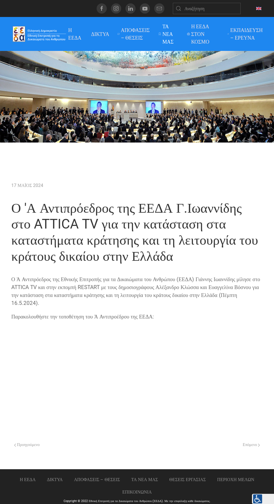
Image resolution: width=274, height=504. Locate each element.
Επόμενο (251, 444)
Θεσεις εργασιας (187, 479)
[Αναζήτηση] (207, 8)
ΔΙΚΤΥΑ (100, 34)
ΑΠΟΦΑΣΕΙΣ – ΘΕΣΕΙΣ (134, 34)
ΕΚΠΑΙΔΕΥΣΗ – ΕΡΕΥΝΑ (245, 34)
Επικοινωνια (137, 492)
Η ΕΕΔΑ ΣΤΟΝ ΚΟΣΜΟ (198, 34)
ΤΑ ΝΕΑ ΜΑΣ (166, 34)
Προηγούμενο (27, 444)
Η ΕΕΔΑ (75, 34)
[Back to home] (39, 34)
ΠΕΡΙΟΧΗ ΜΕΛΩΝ (235, 479)
